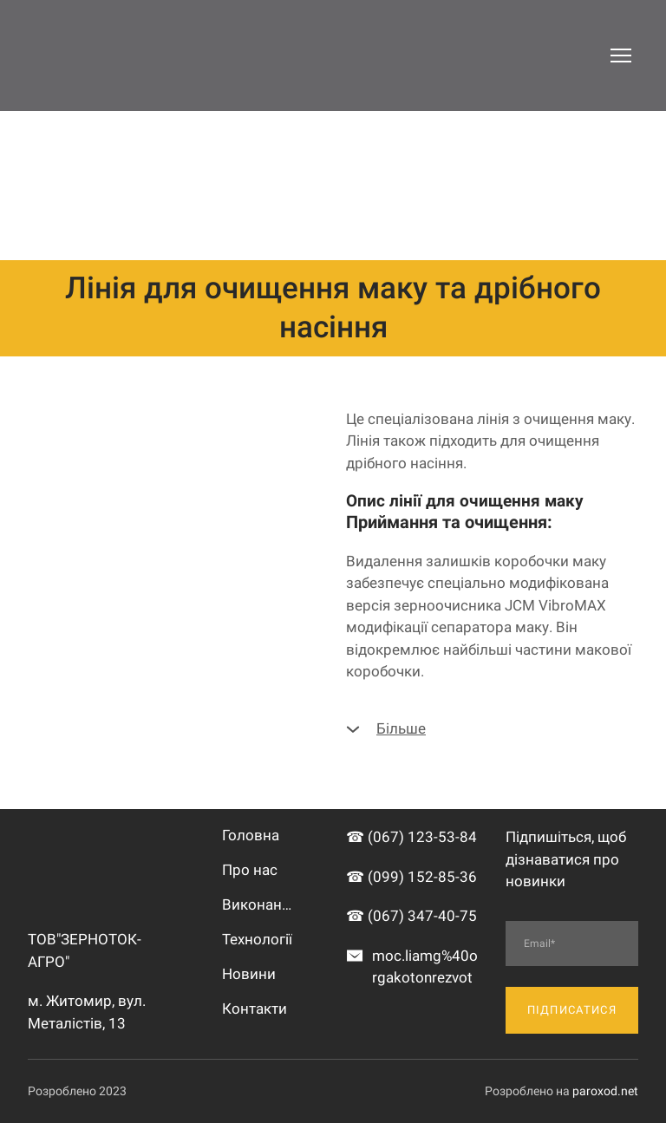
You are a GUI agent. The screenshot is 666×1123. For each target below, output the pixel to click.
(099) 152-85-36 (422, 876)
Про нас (250, 869)
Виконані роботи (258, 904)
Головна (250, 835)
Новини (249, 974)
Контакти (254, 1008)
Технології (257, 939)
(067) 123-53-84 (422, 837)
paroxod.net (605, 1091)
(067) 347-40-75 (422, 915)
